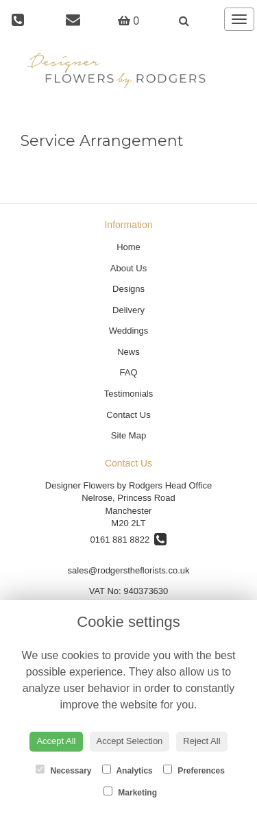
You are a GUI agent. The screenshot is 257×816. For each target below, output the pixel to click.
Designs (128, 289)
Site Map (128, 435)
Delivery (128, 310)
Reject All (201, 741)
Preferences (194, 770)
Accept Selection (130, 741)
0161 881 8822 (128, 539)
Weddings (129, 330)
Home (128, 247)
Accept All (55, 741)
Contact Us (128, 415)
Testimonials (129, 393)
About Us (128, 268)
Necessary (63, 770)
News (128, 352)
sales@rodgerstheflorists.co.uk (129, 570)
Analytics (127, 770)
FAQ (128, 372)
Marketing (130, 792)
